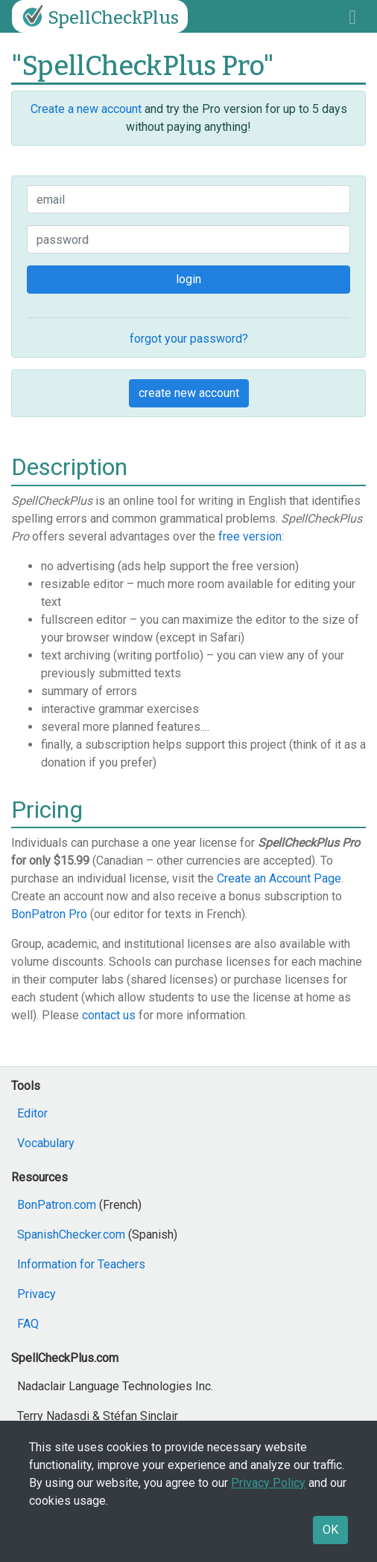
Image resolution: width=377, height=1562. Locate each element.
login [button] (188, 279)
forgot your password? (189, 339)
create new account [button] (189, 393)
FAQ (28, 1324)
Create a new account (86, 109)
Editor (32, 1113)
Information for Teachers (81, 1264)
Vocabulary (46, 1143)
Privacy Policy (268, 1483)
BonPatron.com (56, 1205)
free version (250, 536)
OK (330, 1530)
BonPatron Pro (49, 914)
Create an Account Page (279, 878)
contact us (109, 1015)
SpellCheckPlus (98, 16)
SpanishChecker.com (71, 1234)
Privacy (36, 1294)
